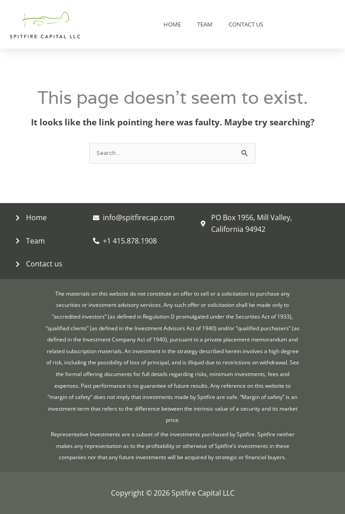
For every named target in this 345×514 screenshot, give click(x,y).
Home (172, 24)
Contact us (246, 24)
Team (204, 24)
